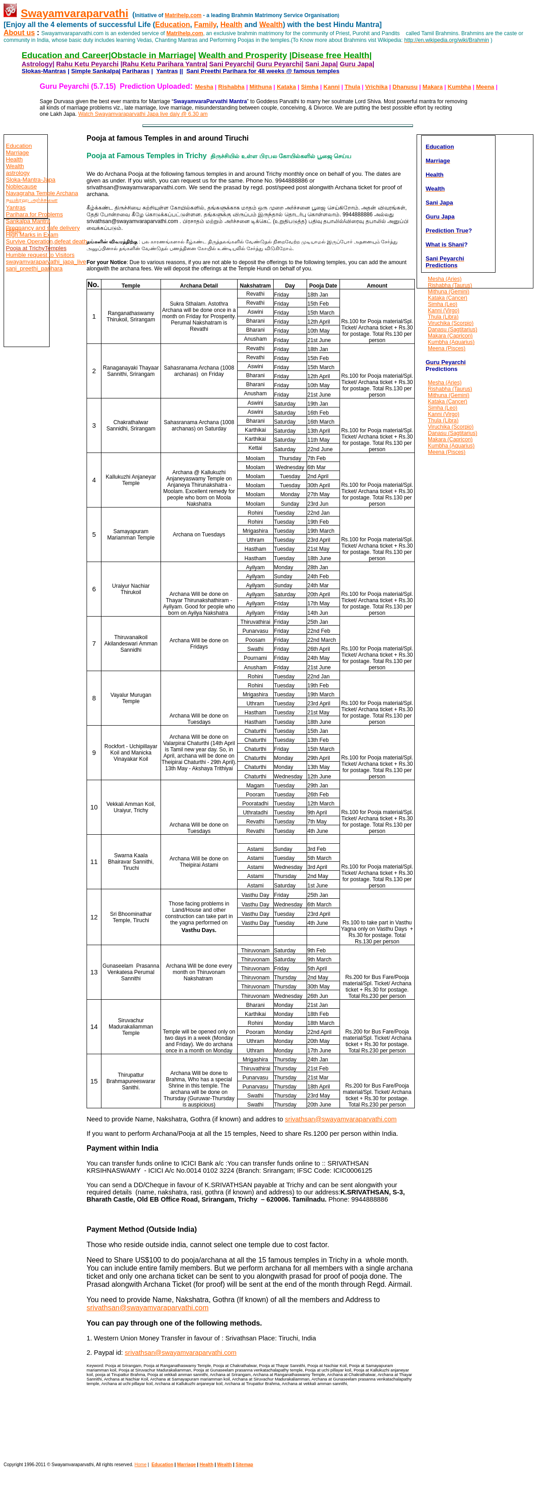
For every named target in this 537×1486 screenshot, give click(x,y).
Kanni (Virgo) (443, 310)
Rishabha (231, 86)
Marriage (17, 152)
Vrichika (376, 86)
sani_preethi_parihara (34, 268)
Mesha (204, 86)
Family (205, 24)
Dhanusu (405, 86)
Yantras (16, 207)
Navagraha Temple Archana (42, 193)
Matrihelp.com (183, 15)
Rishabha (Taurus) (450, 285)
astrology (18, 172)
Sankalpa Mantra (28, 221)
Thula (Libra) (443, 317)
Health (231, 24)
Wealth (271, 24)
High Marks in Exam (32, 234)
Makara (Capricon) (450, 336)
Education (172, 24)
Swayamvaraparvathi (75, 13)
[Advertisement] (31, 581)
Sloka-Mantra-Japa (30, 179)
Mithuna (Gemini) (448, 291)
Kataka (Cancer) (447, 298)
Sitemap (244, 1464)
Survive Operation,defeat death (46, 241)
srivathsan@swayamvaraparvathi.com (341, 1119)
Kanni (331, 86)
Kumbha (459, 86)
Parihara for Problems (34, 214)
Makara (432, 86)
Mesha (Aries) (445, 279)
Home (14, 230)
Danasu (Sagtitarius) (452, 329)
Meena (485, 86)
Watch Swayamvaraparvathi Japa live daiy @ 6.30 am (142, 114)
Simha (309, 86)
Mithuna (260, 86)
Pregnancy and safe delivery (43, 227)
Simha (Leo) (442, 304)
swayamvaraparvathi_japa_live (46, 261)
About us (19, 33)
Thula (352, 86)
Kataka (286, 86)
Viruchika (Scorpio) (450, 323)
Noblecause (21, 186)
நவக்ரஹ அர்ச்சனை (32, 200)
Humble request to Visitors (40, 254)
